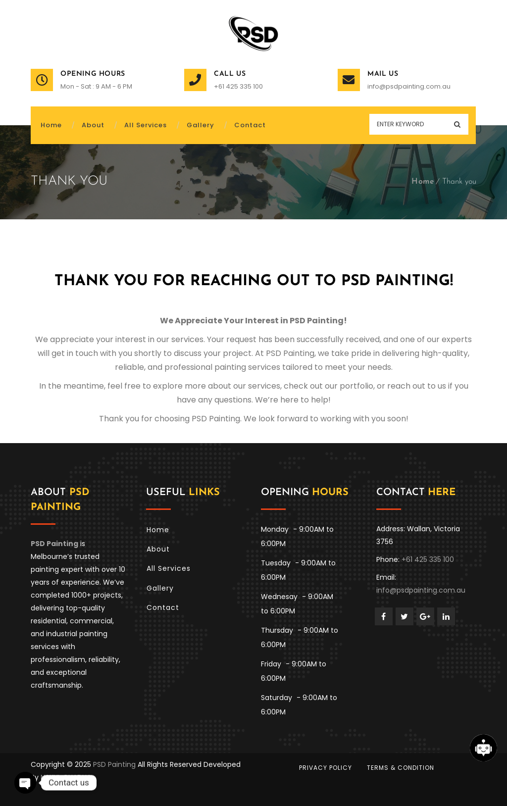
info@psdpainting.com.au (409, 86)
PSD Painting (114, 764)
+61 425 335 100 (238, 86)
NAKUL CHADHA (66, 777)
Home (422, 182)
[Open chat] (483, 747)
